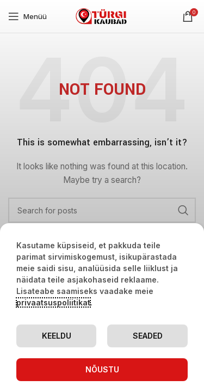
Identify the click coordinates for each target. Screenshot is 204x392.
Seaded (148, 335)
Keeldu (56, 335)
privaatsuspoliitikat (53, 302)
